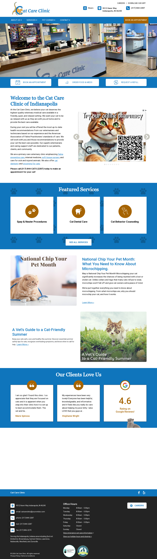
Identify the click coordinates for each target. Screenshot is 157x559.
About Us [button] (16, 20)
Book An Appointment (136, 20)
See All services (78, 242)
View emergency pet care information (77, 533)
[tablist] (111, 164)
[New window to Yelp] (144, 493)
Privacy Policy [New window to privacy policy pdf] (15, 556)
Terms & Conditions (28, 556)
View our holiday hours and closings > (77, 536)
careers (137, 505)
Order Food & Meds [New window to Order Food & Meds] (78, 82)
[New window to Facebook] (139, 493)
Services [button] (32, 20)
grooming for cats (31, 163)
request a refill (126, 82)
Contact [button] (65, 20)
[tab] (104, 164)
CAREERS (121, 3)
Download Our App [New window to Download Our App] (137, 3)
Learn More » (88, 302)
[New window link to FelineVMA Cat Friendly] (70, 551)
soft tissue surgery (50, 157)
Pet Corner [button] (48, 20)
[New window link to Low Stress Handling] (83, 551)
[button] (143, 110)
